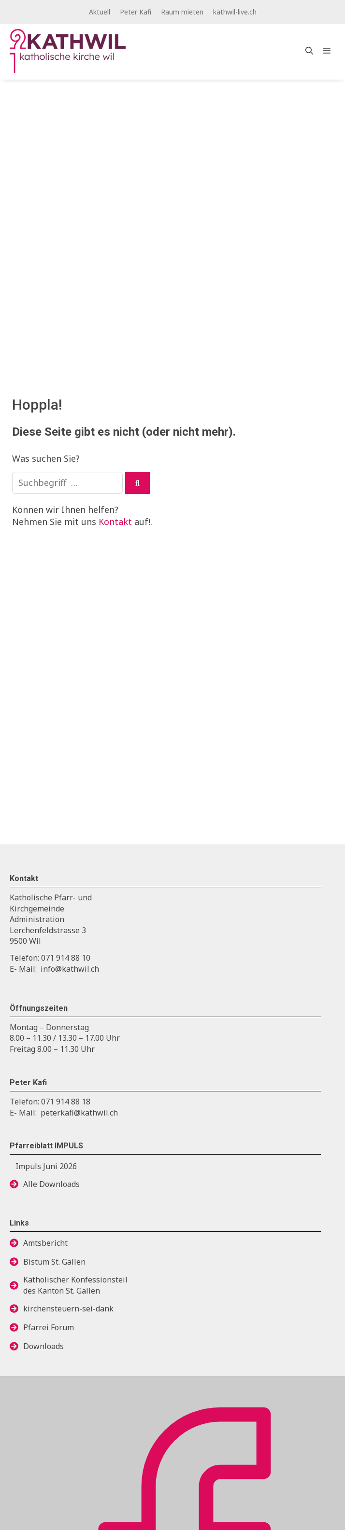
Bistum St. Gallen (54, 1261)
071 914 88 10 (65, 957)
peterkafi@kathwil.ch (79, 1112)
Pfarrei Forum (48, 1327)
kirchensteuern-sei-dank (68, 1308)
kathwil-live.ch (235, 11)
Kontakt (115, 521)
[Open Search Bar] (309, 51)
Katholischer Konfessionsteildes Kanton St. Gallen (75, 1285)
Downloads (43, 1346)
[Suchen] (137, 483)
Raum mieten (182, 11)
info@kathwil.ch (70, 969)
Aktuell (99, 11)
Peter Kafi (135, 11)
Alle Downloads (51, 1184)
